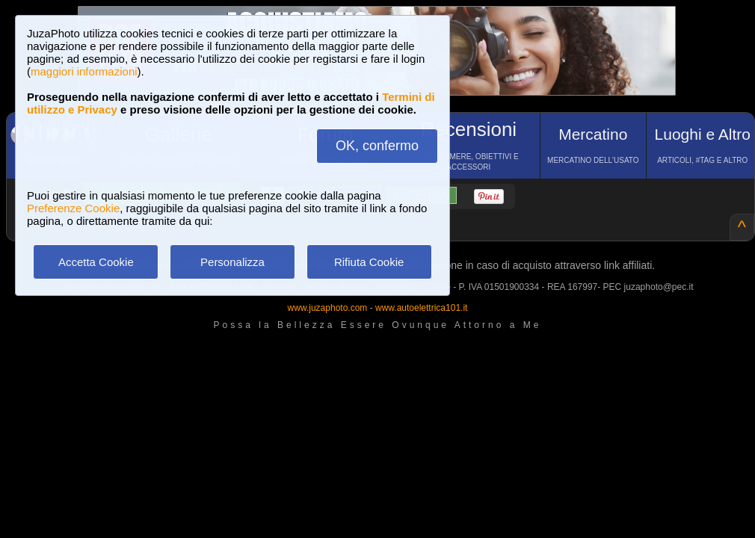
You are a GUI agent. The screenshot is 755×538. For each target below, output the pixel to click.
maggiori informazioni (84, 71)
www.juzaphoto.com (328, 308)
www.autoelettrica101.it (421, 308)
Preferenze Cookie (73, 208)
